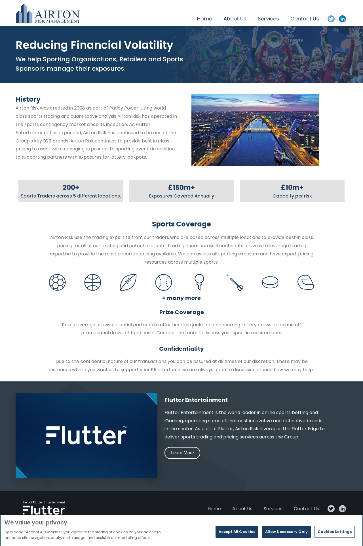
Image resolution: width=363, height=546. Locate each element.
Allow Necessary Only (286, 538)
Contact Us (304, 18)
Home (204, 18)
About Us (234, 18)
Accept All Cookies (237, 538)
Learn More (182, 452)
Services (268, 18)
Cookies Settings (335, 538)
